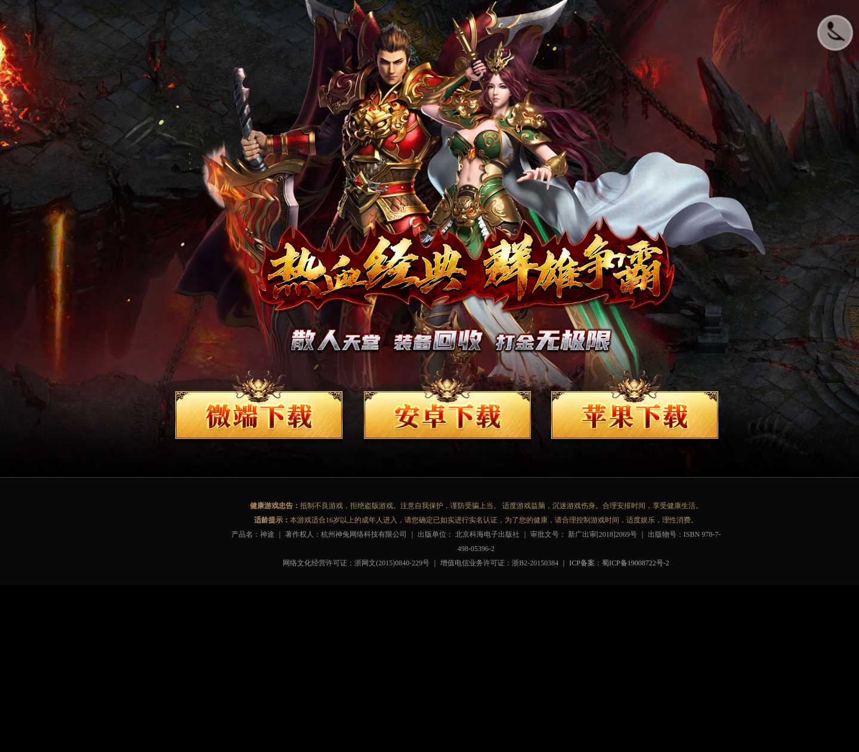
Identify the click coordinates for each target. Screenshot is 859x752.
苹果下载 (634, 408)
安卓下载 (449, 408)
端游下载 (258, 408)
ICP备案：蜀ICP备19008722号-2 (619, 563)
